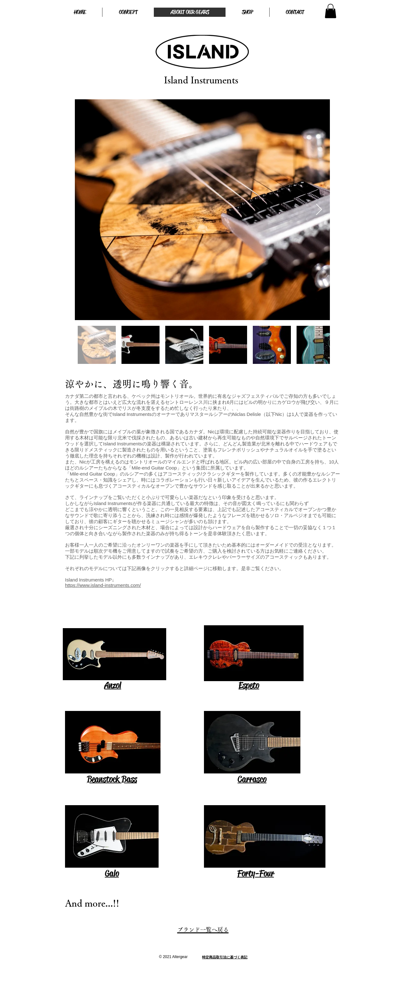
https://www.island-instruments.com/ (103, 585)
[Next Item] (319, 210)
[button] (330, 11)
